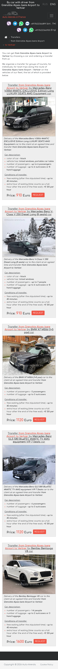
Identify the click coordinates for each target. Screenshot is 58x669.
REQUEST (38, 195)
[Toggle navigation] (51, 16)
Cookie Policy (46, 665)
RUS (45, 4)
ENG (52, 4)
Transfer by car (29, 89)
